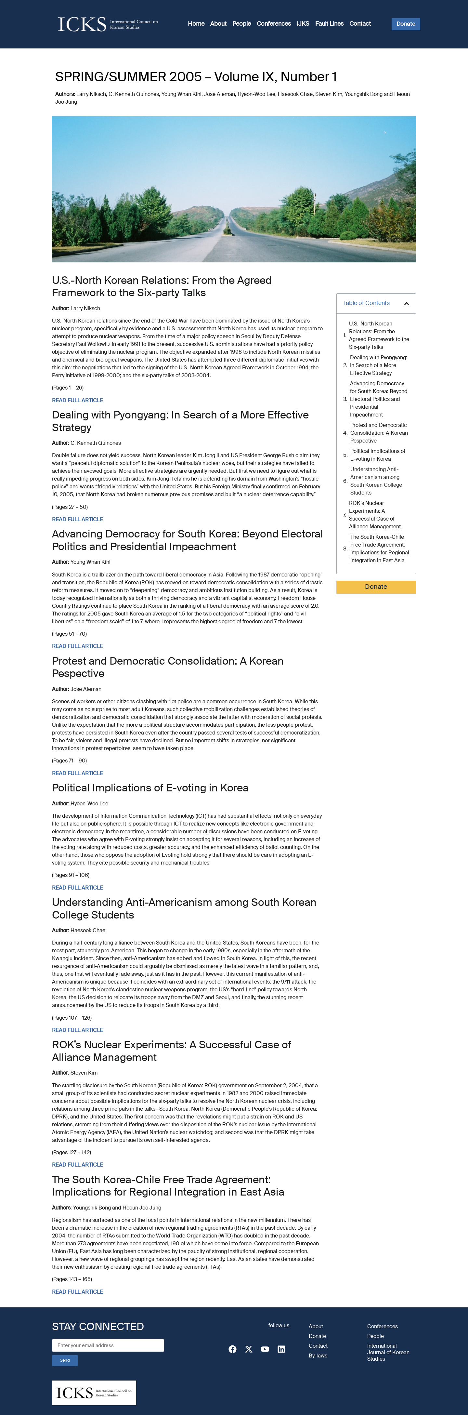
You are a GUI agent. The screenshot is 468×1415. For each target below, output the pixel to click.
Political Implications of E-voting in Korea (377, 455)
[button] (406, 303)
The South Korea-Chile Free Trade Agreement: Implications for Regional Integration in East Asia (379, 549)
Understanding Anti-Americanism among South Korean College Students (376, 481)
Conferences (274, 24)
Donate (376, 587)
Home (196, 24)
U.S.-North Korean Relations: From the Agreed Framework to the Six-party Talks (379, 336)
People (241, 24)
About (218, 24)
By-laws (318, 1356)
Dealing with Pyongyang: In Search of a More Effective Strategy (378, 365)
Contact (360, 24)
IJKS (303, 24)
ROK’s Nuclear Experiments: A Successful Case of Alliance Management (375, 515)
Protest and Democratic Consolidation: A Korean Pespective (379, 433)
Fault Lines (329, 24)
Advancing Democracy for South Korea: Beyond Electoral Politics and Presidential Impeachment (379, 399)
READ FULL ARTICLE (77, 400)
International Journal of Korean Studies (388, 1353)
